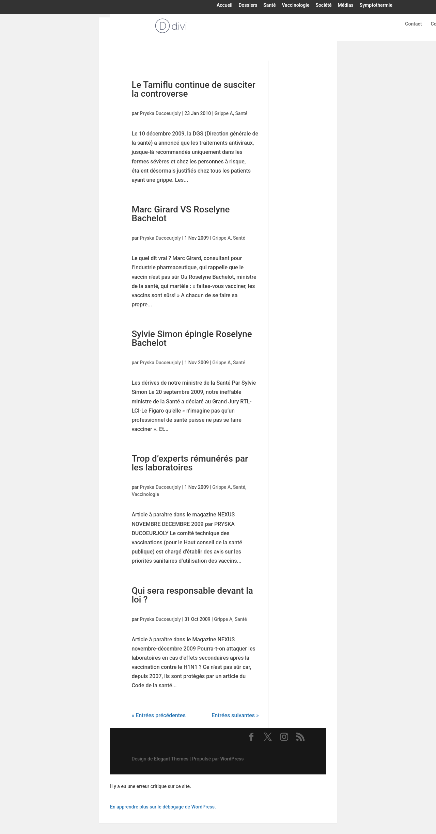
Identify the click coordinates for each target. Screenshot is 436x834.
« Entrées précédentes (158, 715)
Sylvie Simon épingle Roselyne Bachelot (191, 338)
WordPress (232, 758)
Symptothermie (376, 5)
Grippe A (224, 113)
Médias (346, 5)
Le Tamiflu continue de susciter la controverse (193, 89)
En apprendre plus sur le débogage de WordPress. (163, 806)
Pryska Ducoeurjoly (160, 113)
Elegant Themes (171, 758)
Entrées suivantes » (235, 715)
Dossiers (247, 5)
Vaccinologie (295, 5)
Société (323, 5)
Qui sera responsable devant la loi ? (192, 595)
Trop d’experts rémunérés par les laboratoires (189, 462)
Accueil (225, 5)
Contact (413, 24)
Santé (269, 5)
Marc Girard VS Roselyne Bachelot (180, 213)
